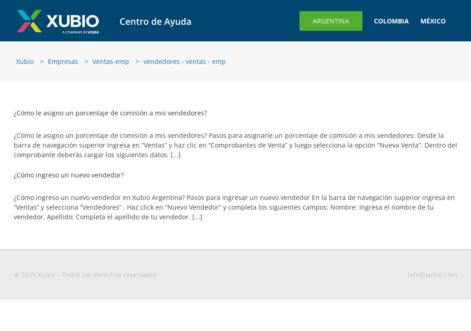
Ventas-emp (110, 61)
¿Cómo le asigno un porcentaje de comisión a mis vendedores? (110, 112)
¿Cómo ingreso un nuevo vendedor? (69, 175)
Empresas (63, 61)
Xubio (25, 61)
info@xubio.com (432, 274)
